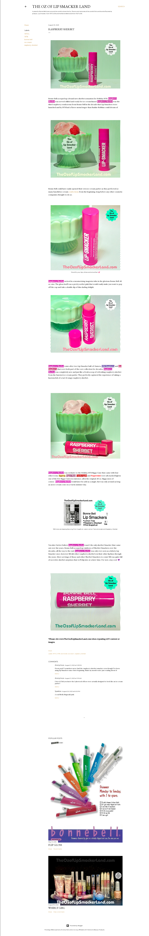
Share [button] (26, 25)
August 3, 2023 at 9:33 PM (73, 665)
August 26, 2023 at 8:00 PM (71, 691)
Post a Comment (59, 912)
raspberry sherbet (31, 45)
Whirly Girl (56, 908)
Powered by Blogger (74, 925)
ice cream (28, 42)
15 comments (58, 849)
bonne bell (28, 40)
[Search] (121, 6)
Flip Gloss (55, 845)
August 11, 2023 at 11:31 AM (73, 678)
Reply (57, 674)
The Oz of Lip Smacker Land (61, 6)
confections (74, 192)
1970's (26, 34)
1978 (26, 37)
